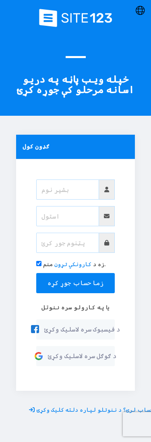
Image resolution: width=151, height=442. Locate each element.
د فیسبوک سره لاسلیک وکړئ (75, 329)
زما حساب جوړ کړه (75, 283)
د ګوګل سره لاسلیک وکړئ (75, 356)
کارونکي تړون (72, 264)
